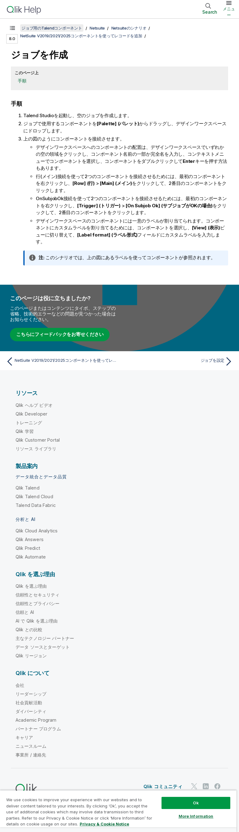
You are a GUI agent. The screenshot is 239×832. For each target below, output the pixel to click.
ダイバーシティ (31, 711)
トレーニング (29, 422)
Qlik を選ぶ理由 (31, 586)
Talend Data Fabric (36, 505)
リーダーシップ (31, 693)
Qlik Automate (31, 556)
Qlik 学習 (25, 431)
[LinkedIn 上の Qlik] (205, 786)
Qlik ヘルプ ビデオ (34, 405)
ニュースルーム (31, 746)
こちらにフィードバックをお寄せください (59, 334)
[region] (118, 811)
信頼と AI (25, 612)
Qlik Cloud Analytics (37, 530)
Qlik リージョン (31, 655)
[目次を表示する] (12, 28)
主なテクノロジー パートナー (45, 638)
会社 (20, 685)
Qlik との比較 (29, 629)
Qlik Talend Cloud (34, 496)
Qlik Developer (31, 413)
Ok (196, 802)
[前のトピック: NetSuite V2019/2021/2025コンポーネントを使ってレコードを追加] (61, 361)
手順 (22, 80)
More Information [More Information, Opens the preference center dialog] (196, 816)
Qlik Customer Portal (38, 440)
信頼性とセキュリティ (38, 594)
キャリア (24, 737)
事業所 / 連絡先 (31, 754)
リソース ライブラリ (36, 448)
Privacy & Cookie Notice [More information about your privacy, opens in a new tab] (104, 823)
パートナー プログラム (38, 728)
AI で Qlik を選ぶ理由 (37, 620)
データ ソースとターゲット (43, 647)
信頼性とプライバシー (38, 603)
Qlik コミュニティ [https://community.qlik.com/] (162, 786)
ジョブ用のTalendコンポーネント (51, 27)
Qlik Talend (28, 487)
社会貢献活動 (29, 702)
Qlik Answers (30, 539)
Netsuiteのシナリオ (129, 27)
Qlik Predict (28, 548)
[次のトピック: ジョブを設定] (178, 361)
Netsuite (97, 27)
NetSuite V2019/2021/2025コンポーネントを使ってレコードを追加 (81, 35)
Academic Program (36, 720)
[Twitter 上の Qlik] (194, 786)
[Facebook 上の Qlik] (217, 786)
